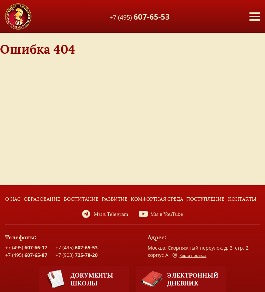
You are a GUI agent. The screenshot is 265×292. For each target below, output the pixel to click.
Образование (42, 199)
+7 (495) (139, 16)
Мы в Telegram (111, 214)
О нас (13, 199)
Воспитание (81, 199)
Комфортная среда (157, 199)
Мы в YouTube (166, 214)
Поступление (205, 199)
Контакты (242, 199)
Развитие (115, 199)
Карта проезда (189, 255)
